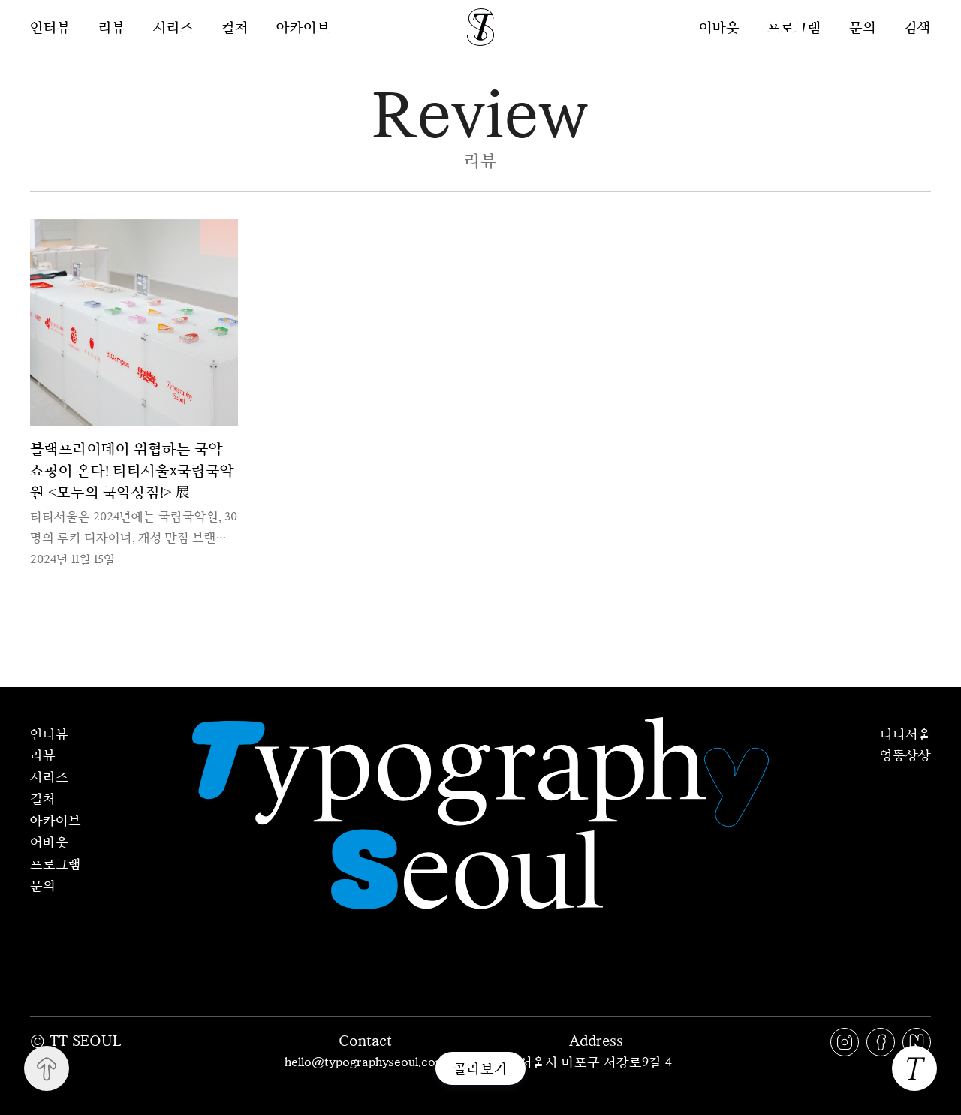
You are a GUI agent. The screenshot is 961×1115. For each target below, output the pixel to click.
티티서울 (905, 733)
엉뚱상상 (905, 754)
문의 (862, 27)
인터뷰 (50, 27)
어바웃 (719, 27)
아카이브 (303, 27)
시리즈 (173, 27)
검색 (917, 27)
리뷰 (111, 27)
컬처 (235, 27)
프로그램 (794, 27)
